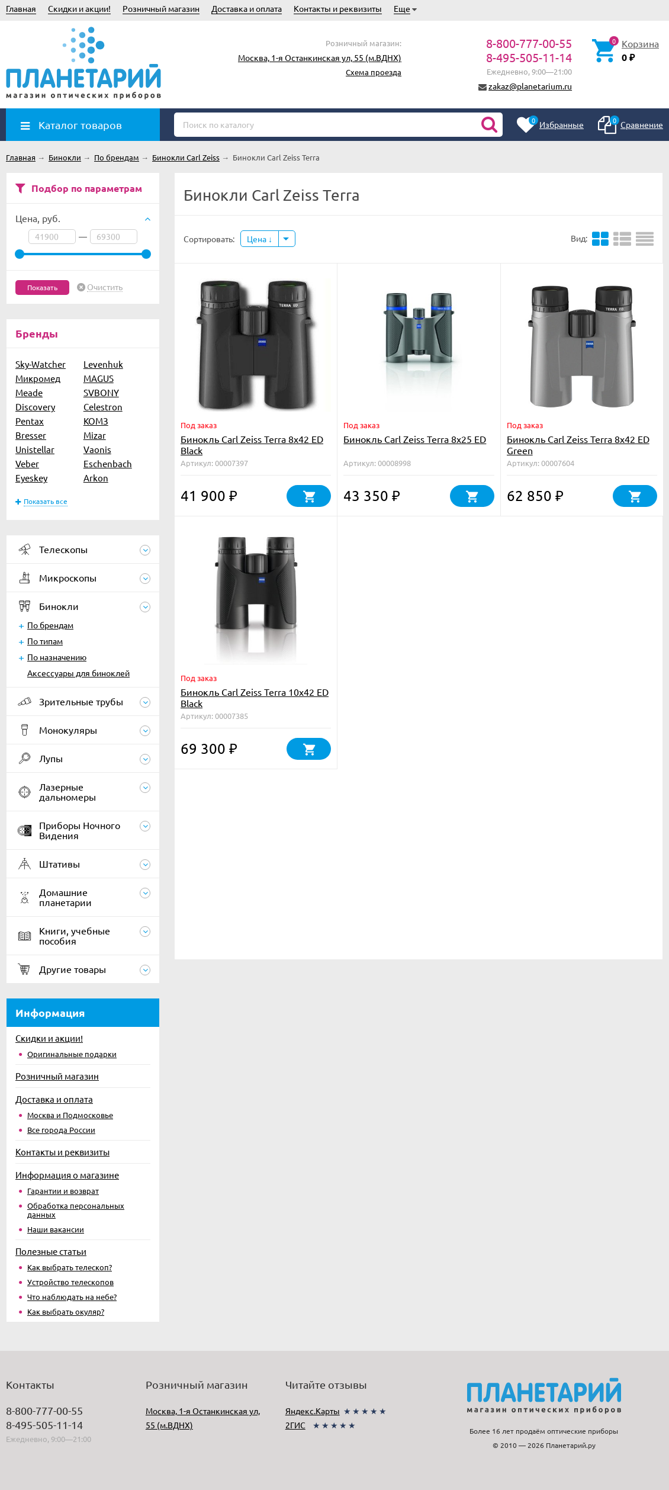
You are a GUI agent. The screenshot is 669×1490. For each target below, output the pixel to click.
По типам (45, 640)
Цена (259, 238)
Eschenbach (107, 463)
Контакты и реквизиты (338, 8)
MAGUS (98, 378)
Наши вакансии (55, 1229)
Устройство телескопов (70, 1282)
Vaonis (97, 449)
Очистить (105, 287)
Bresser (30, 435)
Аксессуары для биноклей (78, 672)
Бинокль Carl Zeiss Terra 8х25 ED (414, 439)
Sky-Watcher (40, 364)
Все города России (61, 1130)
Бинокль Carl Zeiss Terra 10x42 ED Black (255, 697)
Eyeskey (31, 477)
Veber (27, 463)
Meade (29, 392)
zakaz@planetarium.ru (530, 86)
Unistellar (34, 449)
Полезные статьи (50, 1251)
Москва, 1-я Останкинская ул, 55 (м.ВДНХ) (319, 57)
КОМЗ (95, 420)
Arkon (95, 477)
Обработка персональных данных (75, 1209)
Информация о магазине (67, 1174)
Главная (21, 8)
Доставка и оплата (246, 8)
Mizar (94, 435)
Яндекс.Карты (312, 1410)
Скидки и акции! (79, 8)
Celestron (103, 406)
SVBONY (101, 392)
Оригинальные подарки (72, 1054)
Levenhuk (103, 364)
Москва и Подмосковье (70, 1115)
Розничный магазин (161, 8)
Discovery (35, 406)
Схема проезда (373, 72)
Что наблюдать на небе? (72, 1297)
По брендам (50, 624)
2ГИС (295, 1425)
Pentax (29, 420)
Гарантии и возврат (63, 1191)
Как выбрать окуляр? (65, 1311)
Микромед (37, 378)
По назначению (56, 656)
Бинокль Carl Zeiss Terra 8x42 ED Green (578, 444)
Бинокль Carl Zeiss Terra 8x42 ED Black (252, 444)
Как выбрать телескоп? (69, 1267)
